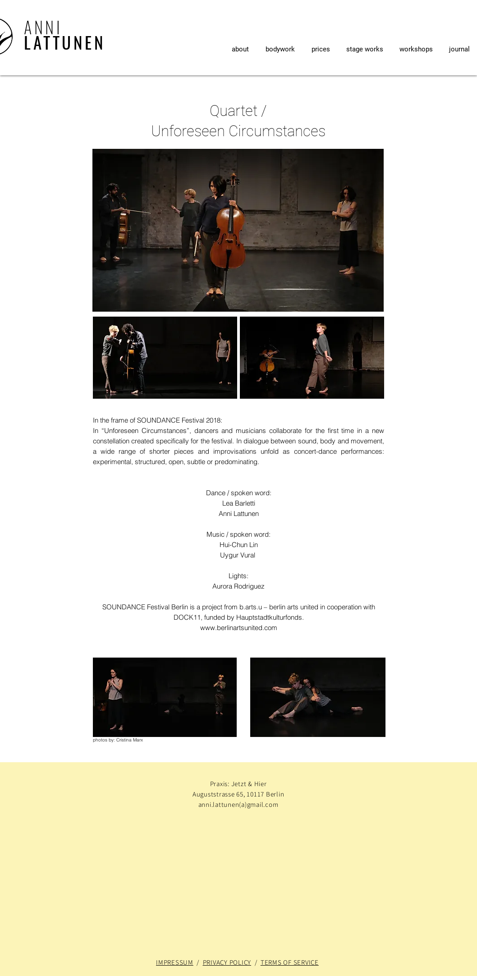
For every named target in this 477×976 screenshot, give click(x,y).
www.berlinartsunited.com (238, 627)
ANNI (43, 26)
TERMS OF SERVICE (290, 962)
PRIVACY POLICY (227, 962)
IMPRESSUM (174, 962)
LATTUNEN (64, 42)
